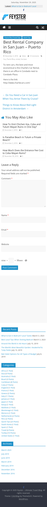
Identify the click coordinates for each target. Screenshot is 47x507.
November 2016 (8, 473)
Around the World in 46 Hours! (14, 343)
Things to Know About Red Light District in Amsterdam (19, 106)
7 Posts (10, 385)
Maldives (5, 407)
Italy (3, 396)
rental (18, 59)
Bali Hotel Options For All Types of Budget (18, 354)
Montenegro (6, 410)
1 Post (9, 371)
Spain (3, 427)
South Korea (6, 424)
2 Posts (11, 393)
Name (5, 215)
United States (7, 436)
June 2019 (5, 458)
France (4, 390)
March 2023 (6, 450)
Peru (3, 419)
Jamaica (4, 399)
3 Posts (10, 379)
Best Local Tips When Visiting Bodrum (17, 339)
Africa (3, 371)
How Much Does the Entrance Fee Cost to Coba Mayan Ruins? (23, 152)
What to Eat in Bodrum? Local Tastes (16, 336)
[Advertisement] (23, 299)
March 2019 (6, 462)
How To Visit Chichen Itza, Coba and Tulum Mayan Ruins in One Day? (21, 125)
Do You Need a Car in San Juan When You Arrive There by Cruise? (20, 97)
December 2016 (8, 469)
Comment (6, 178)
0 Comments (33, 56)
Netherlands (6, 416)
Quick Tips (27, 37)
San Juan (24, 59)
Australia (5, 376)
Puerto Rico (11, 59)
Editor (24, 56)
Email (4, 229)
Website (5, 244)
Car (4, 59)
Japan (3, 402)
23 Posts (14, 421)
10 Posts (11, 433)
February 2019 (7, 465)
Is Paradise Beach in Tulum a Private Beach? (22, 138)
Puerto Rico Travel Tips (12, 37)
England (4, 387)
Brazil (3, 379)
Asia (3, 373)
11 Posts (9, 396)
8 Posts (14, 382)
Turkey (4, 433)
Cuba (3, 385)
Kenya (4, 404)
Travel (4, 430)
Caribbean (5, 382)
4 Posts (9, 373)
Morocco (5, 413)
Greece (4, 393)
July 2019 (5, 454)
